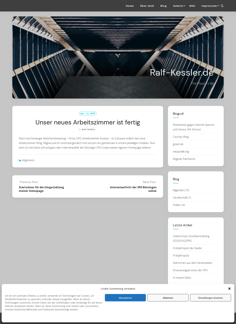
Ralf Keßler (89, 129)
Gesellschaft (180, 197)
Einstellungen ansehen (210, 297)
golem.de (178, 144)
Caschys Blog (180, 137)
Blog (163, 5)
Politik (176, 205)
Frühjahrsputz (181, 255)
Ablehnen (168, 297)
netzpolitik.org (181, 151)
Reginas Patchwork (184, 159)
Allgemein (28, 160)
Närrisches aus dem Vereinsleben (192, 263)
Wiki (192, 5)
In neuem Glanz (182, 277)
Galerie (178, 5)
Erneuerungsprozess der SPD (190, 270)
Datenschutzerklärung (35, 317)
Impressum (54, 317)
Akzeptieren (125, 297)
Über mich (147, 5)
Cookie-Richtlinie (13, 317)
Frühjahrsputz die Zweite (187, 248)
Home (130, 5)
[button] (229, 288)
